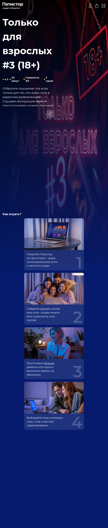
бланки (49, 363)
